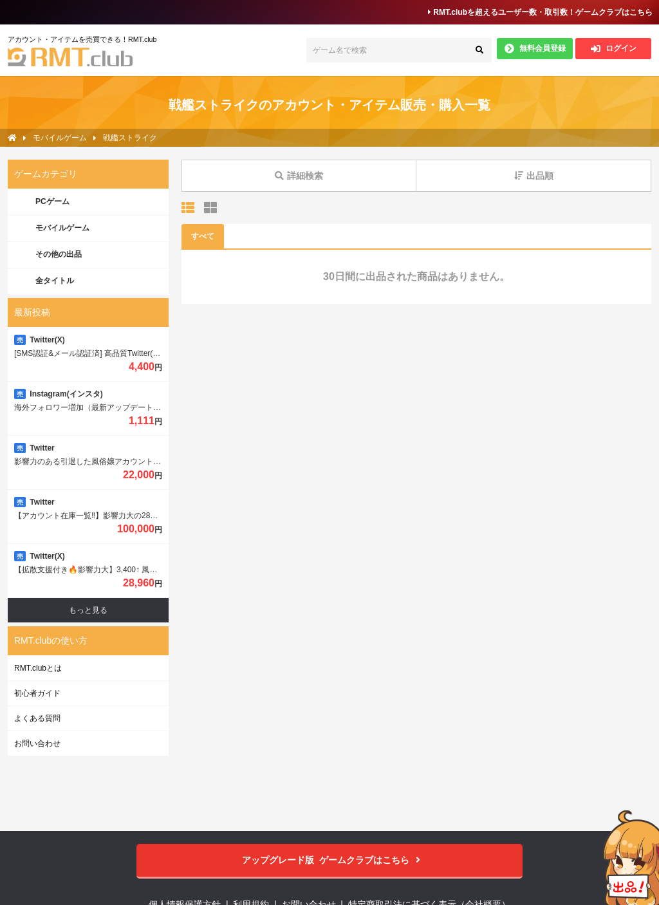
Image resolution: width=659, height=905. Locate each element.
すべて (202, 236)
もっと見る (88, 610)
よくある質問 (37, 718)
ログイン (613, 48)
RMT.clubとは (38, 668)
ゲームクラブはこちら (330, 860)
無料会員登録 (535, 48)
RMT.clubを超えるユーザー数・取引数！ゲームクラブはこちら (540, 12)
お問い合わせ (37, 743)
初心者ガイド (37, 693)
